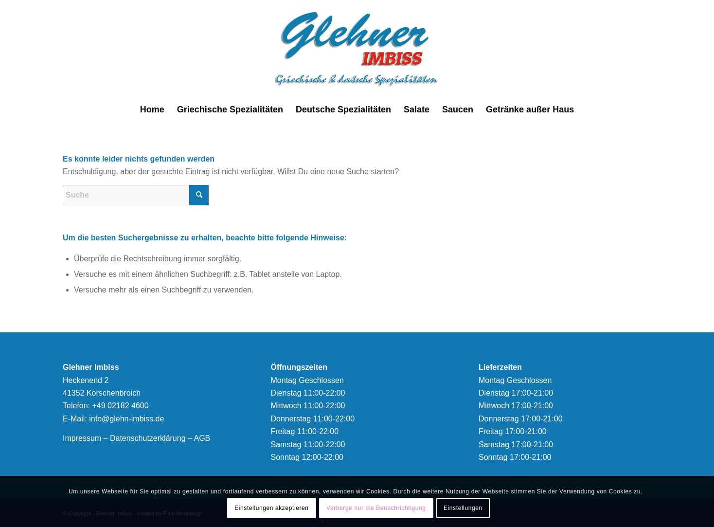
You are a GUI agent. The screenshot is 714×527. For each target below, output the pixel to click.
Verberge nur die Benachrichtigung (376, 508)
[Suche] (136, 195)
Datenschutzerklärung (148, 438)
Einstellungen (463, 508)
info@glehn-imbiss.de (126, 419)
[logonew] (357, 48)
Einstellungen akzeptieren (271, 508)
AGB (202, 438)
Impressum (82, 438)
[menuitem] (152, 109)
